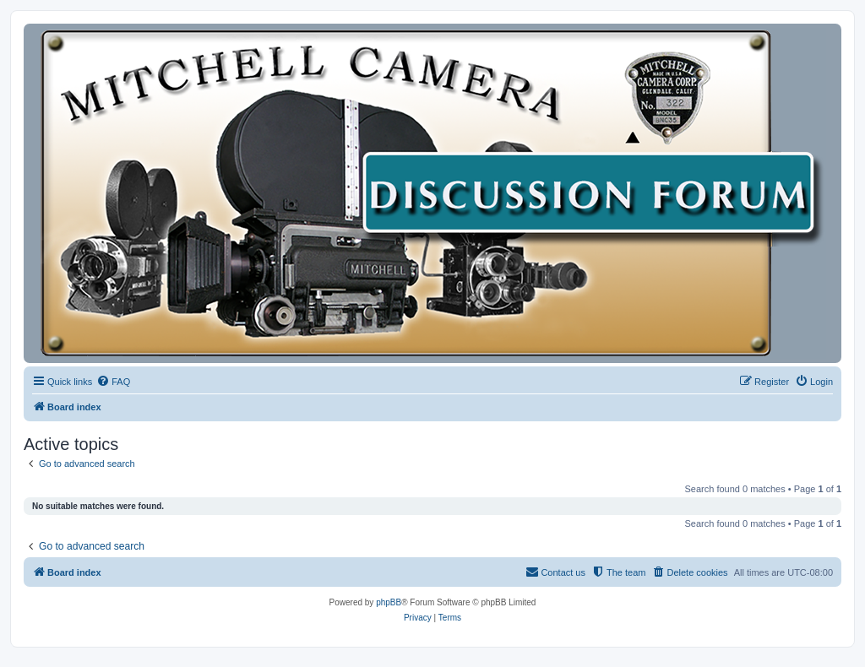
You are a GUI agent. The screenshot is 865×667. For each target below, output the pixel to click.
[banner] (432, 193)
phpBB (388, 602)
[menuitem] (113, 381)
